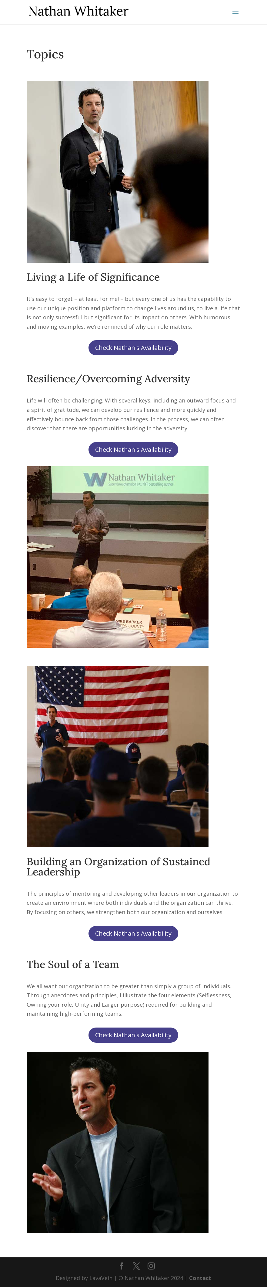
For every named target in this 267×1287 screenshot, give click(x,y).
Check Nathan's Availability (133, 348)
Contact (200, 1278)
